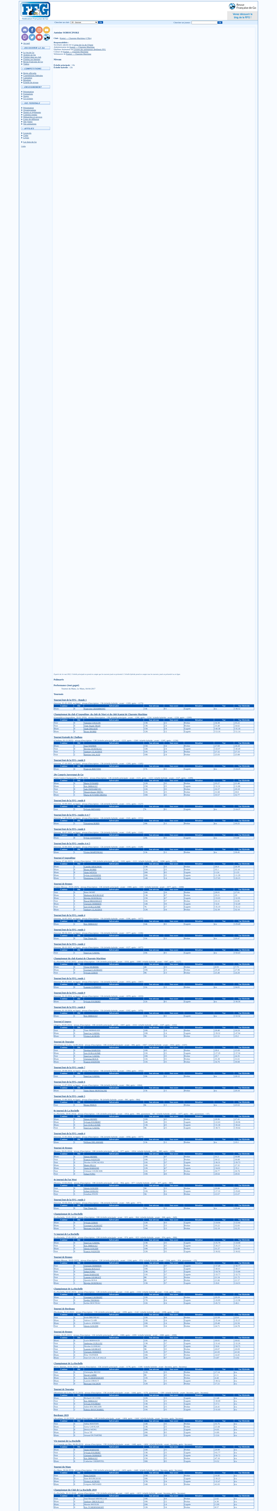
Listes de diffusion (31, 119)
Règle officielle (29, 73)
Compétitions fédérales (33, 75)
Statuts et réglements (32, 112)
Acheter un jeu (29, 55)
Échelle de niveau (30, 82)
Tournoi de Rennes (63, 883)
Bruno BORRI (90, 731)
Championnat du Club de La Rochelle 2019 (75, 1490)
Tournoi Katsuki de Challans (68, 737)
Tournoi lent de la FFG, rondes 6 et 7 (72, 815)
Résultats (27, 80)
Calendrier (27, 78)
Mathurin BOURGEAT (94, 895)
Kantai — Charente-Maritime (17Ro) (75, 38)
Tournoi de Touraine (64, 1041)
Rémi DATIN (90, 1475)
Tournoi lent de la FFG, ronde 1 (69, 978)
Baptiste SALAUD (92, 754)
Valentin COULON (92, 723)
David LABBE (90, 1375)
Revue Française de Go (33, 61)
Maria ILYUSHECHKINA (95, 795)
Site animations (29, 124)
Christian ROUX (91, 1059)
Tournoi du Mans (62, 1467)
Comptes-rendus (30, 114)
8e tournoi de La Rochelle (66, 1110)
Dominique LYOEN (92, 878)
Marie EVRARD (91, 783)
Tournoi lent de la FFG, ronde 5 (69, 1096)
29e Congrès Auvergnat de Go (68, 774)
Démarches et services (32, 117)
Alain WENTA (90, 872)
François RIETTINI (92, 769)
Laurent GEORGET (92, 1277)
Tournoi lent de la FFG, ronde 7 (69, 1067)
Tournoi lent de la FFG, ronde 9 (69, 760)
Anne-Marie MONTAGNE (95, 1090)
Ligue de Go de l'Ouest (83, 45)
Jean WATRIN (90, 746)
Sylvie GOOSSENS (92, 838)
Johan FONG (89, 1174)
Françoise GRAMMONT (94, 708)
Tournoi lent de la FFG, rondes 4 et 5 (72, 843)
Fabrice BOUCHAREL (94, 1409)
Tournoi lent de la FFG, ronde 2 (69, 944)
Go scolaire (28, 98)
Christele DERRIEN (92, 904)
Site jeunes (28, 121)
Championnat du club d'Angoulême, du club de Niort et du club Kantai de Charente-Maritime (100, 714)
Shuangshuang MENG (93, 792)
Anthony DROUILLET (94, 1501)
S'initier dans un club (32, 57)
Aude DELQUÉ (91, 728)
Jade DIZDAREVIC (92, 789)
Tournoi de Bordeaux (64, 1308)
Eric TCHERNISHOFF (94, 1378)
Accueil (26, 43)
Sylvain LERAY (91, 973)
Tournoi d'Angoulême (64, 858)
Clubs (25, 135)
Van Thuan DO (90, 938)
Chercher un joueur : (182, 22)
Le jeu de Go (28, 52)
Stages (26, 96)
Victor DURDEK (91, 967)
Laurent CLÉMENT (92, 987)
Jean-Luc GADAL (92, 953)
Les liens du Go (30, 142)
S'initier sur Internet (31, 59)
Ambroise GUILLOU (93, 1343)
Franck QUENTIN (92, 1062)
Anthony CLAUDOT (93, 751)
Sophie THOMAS (91, 1300)
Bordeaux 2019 (61, 1415)
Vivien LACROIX (92, 1036)
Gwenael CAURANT (93, 970)
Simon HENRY (90, 1119)
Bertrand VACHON (92, 1228)
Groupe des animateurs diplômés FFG (90, 49)
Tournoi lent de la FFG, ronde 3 (69, 929)
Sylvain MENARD (92, 809)
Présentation (28, 91)
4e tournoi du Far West (65, 1179)
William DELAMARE (93, 1142)
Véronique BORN (91, 823)
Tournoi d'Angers (62, 1021)
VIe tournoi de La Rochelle (67, 1441)
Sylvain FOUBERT (92, 1001)
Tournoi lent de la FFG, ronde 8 (69, 800)
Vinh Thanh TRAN (92, 726)
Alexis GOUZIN (91, 1188)
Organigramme (29, 110)
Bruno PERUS (90, 1105)
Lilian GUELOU (91, 1191)
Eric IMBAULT (91, 786)
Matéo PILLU (90, 1165)
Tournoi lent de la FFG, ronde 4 (69, 915)
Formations (28, 94)
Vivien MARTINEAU (93, 852)
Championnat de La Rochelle (68, 1214)
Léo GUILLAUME (92, 906)
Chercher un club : (62, 22)
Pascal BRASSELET (93, 901)
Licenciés (27, 133)
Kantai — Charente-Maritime (81, 47)
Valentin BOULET (92, 1268)
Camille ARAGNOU (93, 866)
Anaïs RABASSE (91, 1168)
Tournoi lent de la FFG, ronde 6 (69, 829)
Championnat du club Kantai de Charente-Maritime (80, 958)
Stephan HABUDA (92, 1050)
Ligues (26, 137)
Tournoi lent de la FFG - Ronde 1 (70, 700)
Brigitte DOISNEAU (93, 749)
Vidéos (26, 64)
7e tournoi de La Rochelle (66, 1234)
